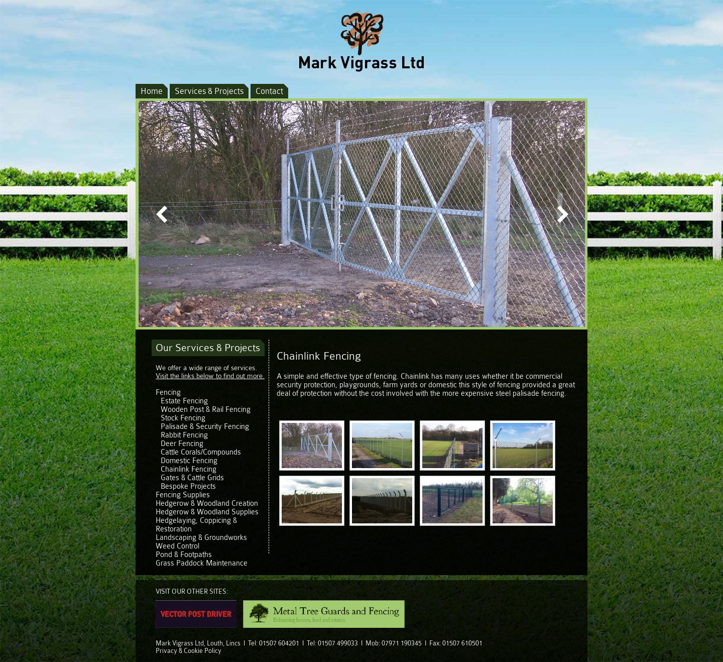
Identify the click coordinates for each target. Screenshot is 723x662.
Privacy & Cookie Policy (188, 650)
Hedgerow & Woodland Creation (207, 503)
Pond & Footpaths (184, 554)
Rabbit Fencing (184, 435)
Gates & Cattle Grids (192, 478)
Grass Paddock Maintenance (202, 563)
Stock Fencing (183, 418)
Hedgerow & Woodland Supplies (207, 512)
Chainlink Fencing (188, 469)
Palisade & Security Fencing (205, 426)
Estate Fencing (184, 401)
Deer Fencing (182, 443)
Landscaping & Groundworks (201, 537)
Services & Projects (209, 91)
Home (152, 91)
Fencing (168, 392)
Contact (269, 91)
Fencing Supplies (183, 495)
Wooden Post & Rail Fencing (206, 409)
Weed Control (177, 546)
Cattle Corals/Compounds (201, 452)
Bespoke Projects (188, 486)
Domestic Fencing (189, 461)
